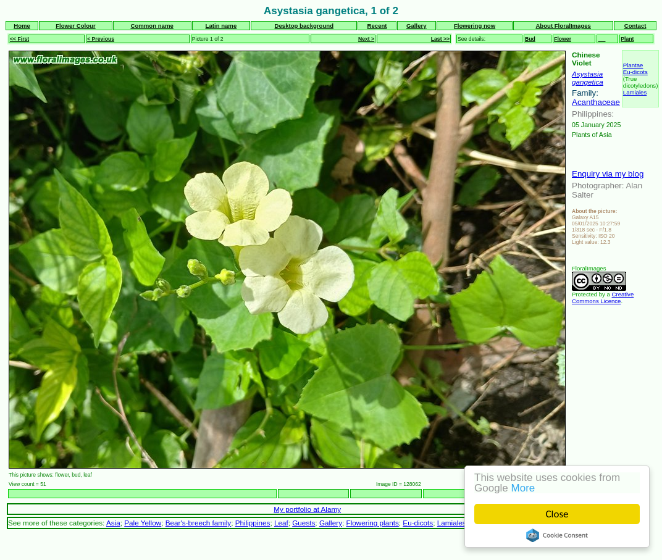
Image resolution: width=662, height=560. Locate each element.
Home (22, 25)
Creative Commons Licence (603, 297)
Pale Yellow (142, 523)
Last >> (440, 39)
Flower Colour (76, 25)
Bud (530, 39)
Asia (113, 523)
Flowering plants (372, 523)
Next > (366, 39)
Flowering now (474, 25)
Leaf (281, 523)
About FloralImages (563, 25)
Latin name (221, 25)
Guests (303, 523)
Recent (377, 25)
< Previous (100, 39)
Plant (627, 39)
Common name (151, 25)
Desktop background (304, 25)
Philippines (252, 523)
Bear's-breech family (198, 523)
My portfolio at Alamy (307, 509)
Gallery (416, 25)
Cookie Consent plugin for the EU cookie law (557, 535)
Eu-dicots (635, 72)
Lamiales (635, 92)
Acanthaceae (596, 102)
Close (557, 514)
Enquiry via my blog (607, 173)
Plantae (633, 65)
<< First (19, 39)
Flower (562, 39)
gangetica (587, 82)
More (523, 488)
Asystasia (587, 74)
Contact (635, 25)
